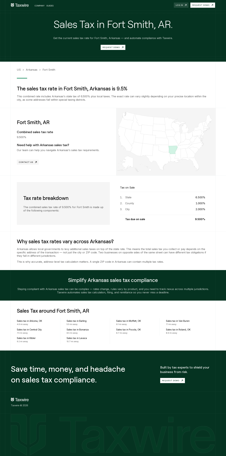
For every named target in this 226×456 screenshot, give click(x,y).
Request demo (202, 5)
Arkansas (31, 69)
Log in (181, 5)
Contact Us (28, 162)
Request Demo (113, 47)
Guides (50, 5)
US (19, 69)
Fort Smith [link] (49, 69)
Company (39, 5)
